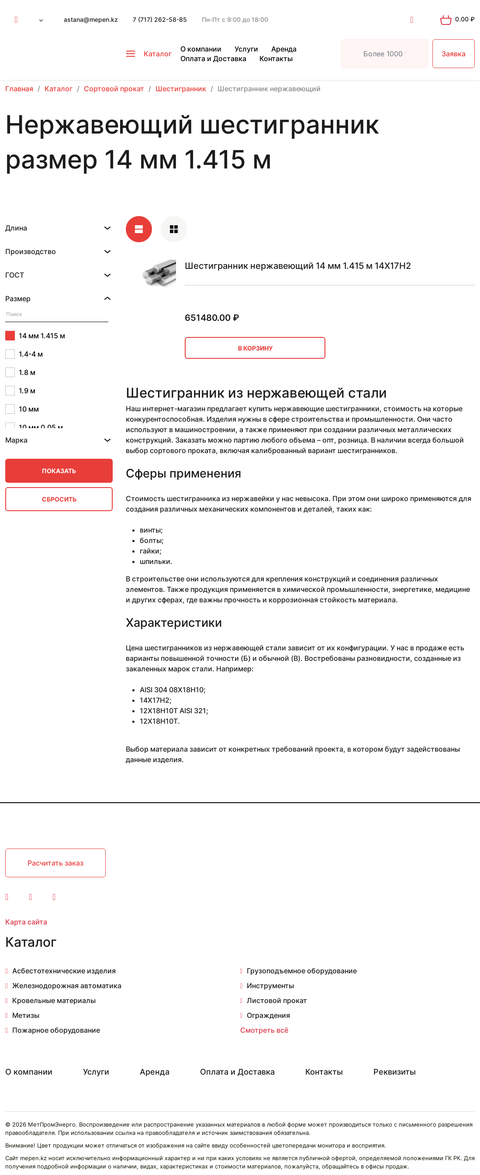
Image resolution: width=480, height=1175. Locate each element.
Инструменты (270, 985)
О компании (200, 49)
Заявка (454, 53)
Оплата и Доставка (213, 58)
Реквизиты (394, 1071)
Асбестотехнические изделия (64, 970)
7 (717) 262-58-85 (160, 19)
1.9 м (20, 390)
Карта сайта (26, 921)
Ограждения (268, 1015)
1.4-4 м (24, 354)
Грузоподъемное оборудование (302, 970)
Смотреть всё (264, 1030)
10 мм (22, 409)
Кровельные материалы (54, 1000)
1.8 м (20, 372)
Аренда (284, 49)
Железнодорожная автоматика (66, 985)
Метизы (25, 1015)
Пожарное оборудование (56, 1030)
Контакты (276, 58)
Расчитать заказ (55, 863)
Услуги (246, 49)
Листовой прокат (277, 1000)
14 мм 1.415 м (35, 335)
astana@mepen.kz (91, 19)
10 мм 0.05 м (34, 427)
